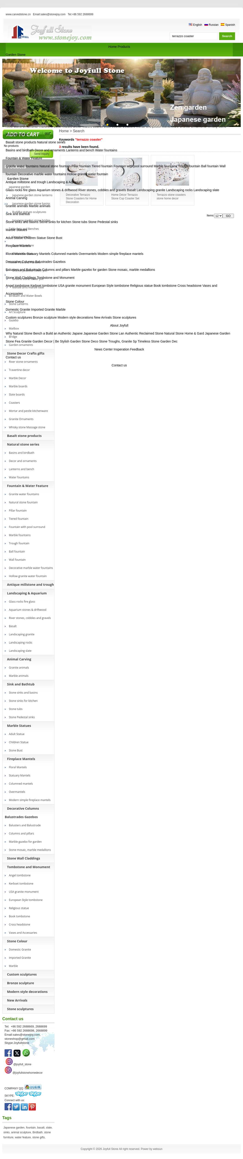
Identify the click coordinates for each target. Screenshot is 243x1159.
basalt (41, 1127)
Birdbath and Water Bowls (25, 296)
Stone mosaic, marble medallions (131, 269)
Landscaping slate (206, 190)
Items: (210, 215)
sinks (6, 1132)
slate (49, 1127)
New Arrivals (103, 317)
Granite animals (17, 206)
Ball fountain (210, 166)
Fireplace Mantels (18, 246)
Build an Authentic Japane (64, 333)
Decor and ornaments (50, 150)
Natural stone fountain (55, 166)
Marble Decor (17, 378)
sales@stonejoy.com (26, 1034)
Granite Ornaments (21, 419)
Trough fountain (189, 166)
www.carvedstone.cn (18, 14)
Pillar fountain (81, 166)
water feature (23, 1137)
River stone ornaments (23, 362)
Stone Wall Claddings (21, 277)
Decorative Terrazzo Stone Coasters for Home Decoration (81, 198)
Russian (211, 24)
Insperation (121, 349)
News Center (103, 349)
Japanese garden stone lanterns (32, 195)
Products (124, 46)
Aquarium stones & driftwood (57, 190)
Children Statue (35, 238)
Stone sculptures (124, 317)
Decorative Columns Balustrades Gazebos (36, 262)
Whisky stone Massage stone (27, 427)
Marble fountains (165, 166)
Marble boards (18, 386)
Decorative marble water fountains (42, 174)
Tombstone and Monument (55, 277)
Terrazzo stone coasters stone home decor (171, 196)
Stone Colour (15, 301)
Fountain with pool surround (133, 166)
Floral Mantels (16, 254)
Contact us (13, 357)
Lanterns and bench (80, 150)
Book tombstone (165, 285)
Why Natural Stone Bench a (25, 333)
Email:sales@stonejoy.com (49, 14)
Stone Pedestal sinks (103, 222)
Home (112, 46)
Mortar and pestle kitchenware (28, 411)
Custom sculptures (19, 317)
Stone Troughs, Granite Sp (118, 341)
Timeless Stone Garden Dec (157, 341)
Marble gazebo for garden (89, 269)
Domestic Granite (18, 309)
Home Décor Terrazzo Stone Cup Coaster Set (125, 196)
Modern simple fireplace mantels (121, 254)
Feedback (137, 349)
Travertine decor (19, 370)
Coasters (14, 403)
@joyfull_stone (22, 1064)
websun (157, 1149)
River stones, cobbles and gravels (102, 190)
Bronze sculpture (45, 317)
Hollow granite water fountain (87, 174)
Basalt (131, 190)
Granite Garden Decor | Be (40, 341)
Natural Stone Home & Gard (184, 333)
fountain (31, 1127)
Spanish (228, 24)
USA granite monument (74, 285)
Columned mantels (64, 254)
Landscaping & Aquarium (64, 182)
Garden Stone (15, 54)
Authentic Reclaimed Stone (144, 333)
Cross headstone (189, 285)
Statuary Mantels (38, 254)
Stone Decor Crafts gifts (26, 353)
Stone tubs (79, 222)
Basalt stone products (21, 142)
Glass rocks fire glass (21, 190)
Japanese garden (14, 1127)
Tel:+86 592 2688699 (80, 14)
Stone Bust (54, 238)
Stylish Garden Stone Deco (79, 341)
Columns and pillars (56, 269)
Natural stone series (51, 142)
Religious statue (141, 285)
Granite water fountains (22, 166)
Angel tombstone (18, 285)
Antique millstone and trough (26, 182)
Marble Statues (16, 230)
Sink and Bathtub (18, 214)
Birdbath (37, 1132)
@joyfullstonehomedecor (27, 1072)
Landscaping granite (151, 190)
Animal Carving (16, 198)
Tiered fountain (102, 166)
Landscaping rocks (179, 190)
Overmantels (88, 254)
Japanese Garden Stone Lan (103, 333)
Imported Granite (43, 309)
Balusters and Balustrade (23, 269)
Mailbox (14, 328)
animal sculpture (21, 1132)
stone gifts (38, 1137)
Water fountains (106, 150)
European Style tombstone (110, 285)
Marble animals (39, 206)
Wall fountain (17, 560)
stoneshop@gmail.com (20, 1038)
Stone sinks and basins (22, 222)
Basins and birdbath (20, 150)
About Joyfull (119, 325)
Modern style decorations (75, 317)
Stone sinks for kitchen (55, 222)
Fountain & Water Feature (24, 158)
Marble (61, 309)
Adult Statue (14, 238)
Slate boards (17, 394)
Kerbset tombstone (43, 285)
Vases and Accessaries (23, 933)
